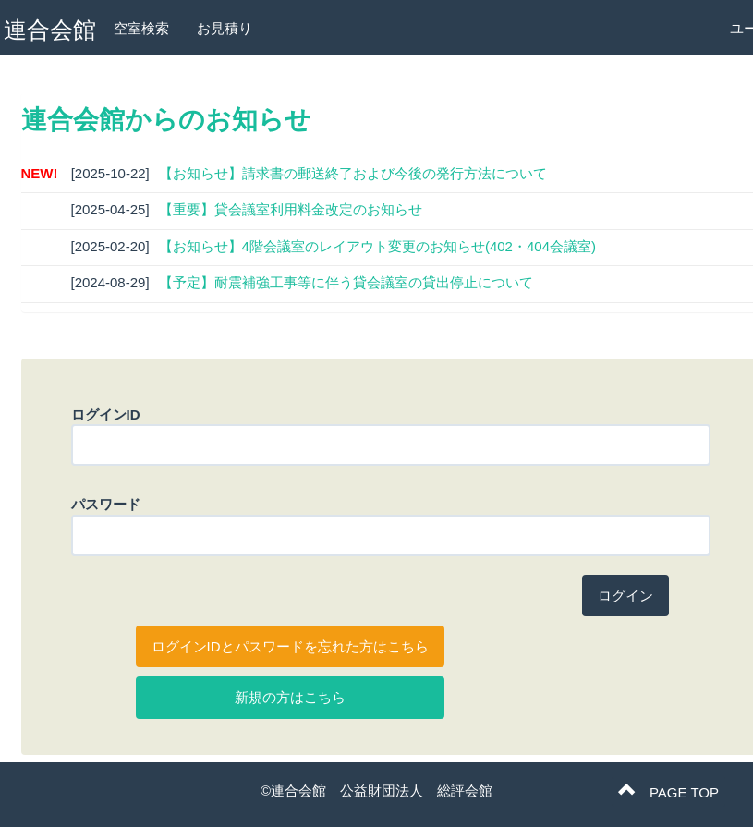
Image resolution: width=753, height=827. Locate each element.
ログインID (105, 414)
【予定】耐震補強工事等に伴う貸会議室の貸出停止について (346, 282)
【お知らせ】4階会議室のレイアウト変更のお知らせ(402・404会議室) (377, 246)
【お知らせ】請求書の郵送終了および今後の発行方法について (353, 173)
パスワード (105, 504)
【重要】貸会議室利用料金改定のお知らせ (290, 209)
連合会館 (50, 30)
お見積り (224, 28)
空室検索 (141, 28)
